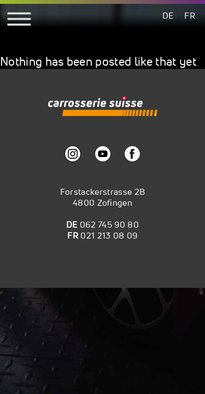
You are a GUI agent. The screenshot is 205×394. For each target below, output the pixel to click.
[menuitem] (168, 15)
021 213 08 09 (108, 235)
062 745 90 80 (109, 224)
